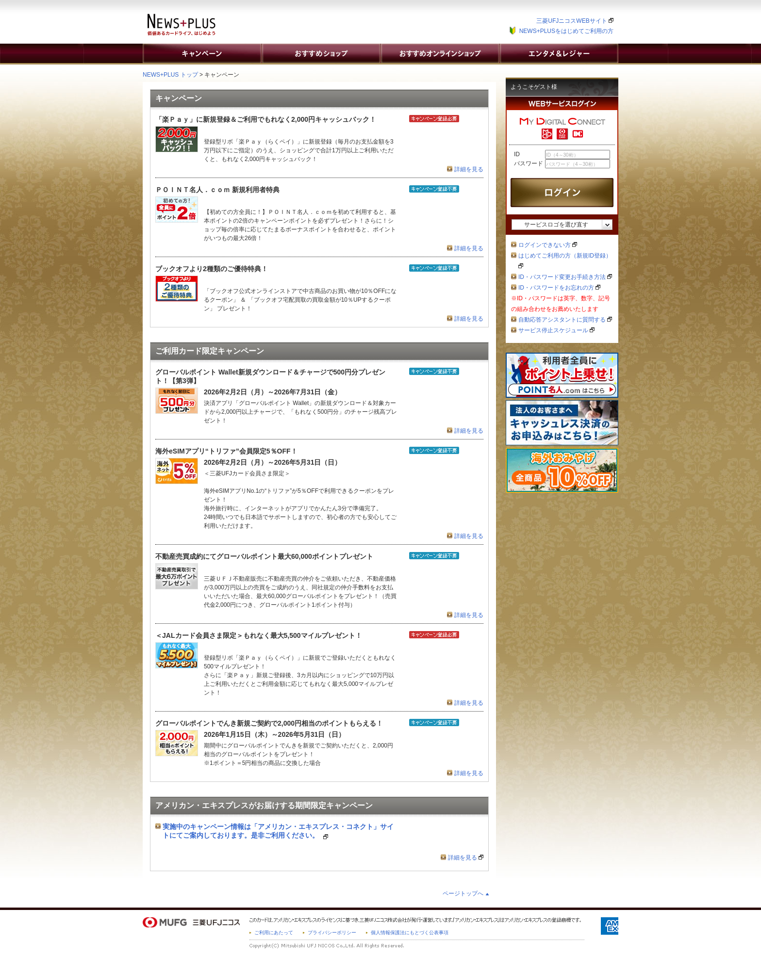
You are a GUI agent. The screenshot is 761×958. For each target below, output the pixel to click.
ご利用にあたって (273, 932)
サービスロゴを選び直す (556, 224)
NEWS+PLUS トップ (170, 74)
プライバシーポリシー (332, 932)
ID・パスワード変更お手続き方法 (565, 277)
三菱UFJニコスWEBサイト (574, 20)
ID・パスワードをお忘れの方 (559, 287)
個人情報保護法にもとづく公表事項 (409, 932)
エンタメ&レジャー (558, 53)
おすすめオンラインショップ (439, 53)
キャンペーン (202, 53)
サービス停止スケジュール (556, 330)
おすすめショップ (321, 53)
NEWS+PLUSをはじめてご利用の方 (566, 31)
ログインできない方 (547, 245)
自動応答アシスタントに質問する (565, 319)
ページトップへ (463, 893)
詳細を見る (468, 169)
